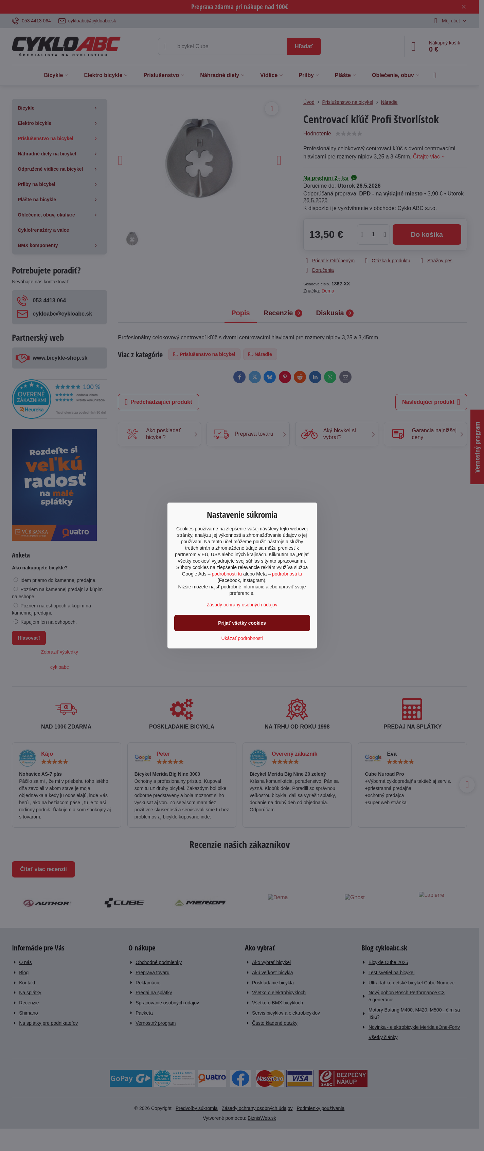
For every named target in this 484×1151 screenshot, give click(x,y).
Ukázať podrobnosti (242, 638)
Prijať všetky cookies (242, 623)
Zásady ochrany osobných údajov (242, 604)
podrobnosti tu (227, 574)
